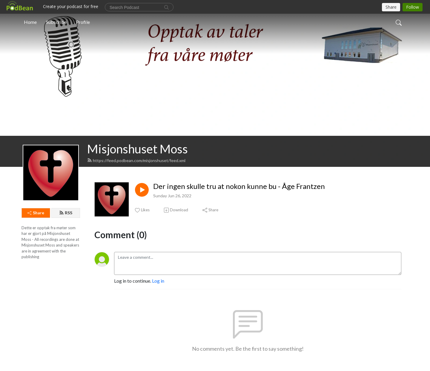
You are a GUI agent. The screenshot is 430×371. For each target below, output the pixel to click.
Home (30, 22)
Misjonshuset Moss (137, 149)
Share (35, 212)
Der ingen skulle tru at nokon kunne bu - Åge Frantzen (239, 186)
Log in (158, 281)
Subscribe (56, 22)
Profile (83, 22)
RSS (65, 212)
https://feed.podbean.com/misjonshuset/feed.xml (136, 160)
